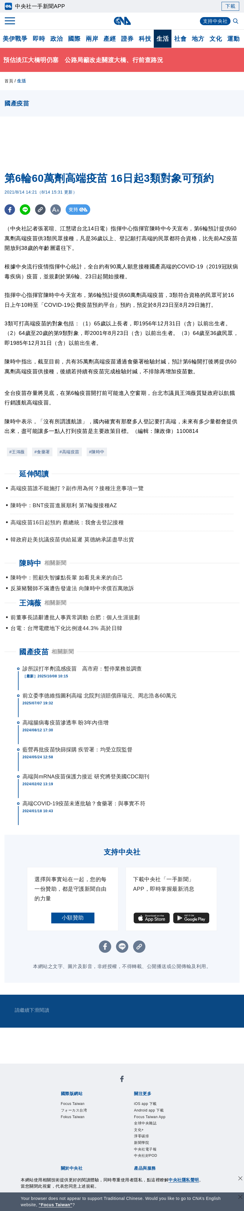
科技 (145, 38)
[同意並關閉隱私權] (240, 1179)
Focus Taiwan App (149, 1117)
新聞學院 (141, 1143)
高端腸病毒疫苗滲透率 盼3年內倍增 (65, 723)
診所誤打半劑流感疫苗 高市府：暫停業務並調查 (82, 669)
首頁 (8, 80)
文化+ (139, 1130)
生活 (162, 38)
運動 (233, 38)
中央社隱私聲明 (183, 1179)
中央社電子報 (145, 1149)
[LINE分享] (25, 209)
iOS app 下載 (145, 1104)
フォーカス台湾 (74, 1110)
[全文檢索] (236, 21)
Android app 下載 (149, 1110)
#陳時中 (97, 451)
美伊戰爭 (15, 38)
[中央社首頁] (122, 21)
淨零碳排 (141, 1136)
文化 (216, 38)
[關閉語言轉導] (240, 1198)
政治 (56, 38)
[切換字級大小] (55, 209)
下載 (230, 6)
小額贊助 (73, 918)
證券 (127, 38)
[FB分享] (9, 209)
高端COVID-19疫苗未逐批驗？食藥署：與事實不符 (83, 804)
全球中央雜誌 (145, 1123)
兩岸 (92, 38)
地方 (198, 38)
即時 (39, 38)
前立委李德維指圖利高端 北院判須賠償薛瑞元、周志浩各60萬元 (99, 696)
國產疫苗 (34, 652)
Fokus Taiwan (73, 1117)
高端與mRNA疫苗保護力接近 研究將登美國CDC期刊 (86, 777)
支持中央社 (215, 21)
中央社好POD (145, 1155)
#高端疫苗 (69, 451)
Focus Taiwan (73, 1104)
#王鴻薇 (17, 451)
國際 (74, 38)
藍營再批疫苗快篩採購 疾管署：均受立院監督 (77, 750)
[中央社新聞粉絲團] (122, 1080)
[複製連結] (40, 209)
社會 (180, 38)
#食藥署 (42, 451)
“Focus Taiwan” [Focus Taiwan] (56, 1204)
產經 (109, 38)
